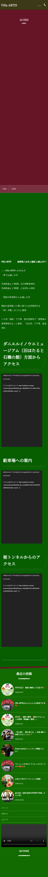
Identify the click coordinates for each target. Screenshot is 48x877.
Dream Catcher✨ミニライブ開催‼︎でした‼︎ (29, 750)
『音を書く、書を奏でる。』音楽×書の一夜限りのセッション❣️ (30, 733)
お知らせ (4, 814)
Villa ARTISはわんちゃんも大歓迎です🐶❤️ (30, 704)
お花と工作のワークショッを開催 (27, 779)
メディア (4, 820)
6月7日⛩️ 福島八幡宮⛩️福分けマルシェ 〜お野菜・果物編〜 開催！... (30, 718)
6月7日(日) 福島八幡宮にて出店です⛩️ (30, 688)
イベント (4, 808)
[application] (21, 410)
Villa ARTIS (9, 5)
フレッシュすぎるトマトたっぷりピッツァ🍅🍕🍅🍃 (30, 765)
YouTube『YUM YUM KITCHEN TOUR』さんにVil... (30, 794)
